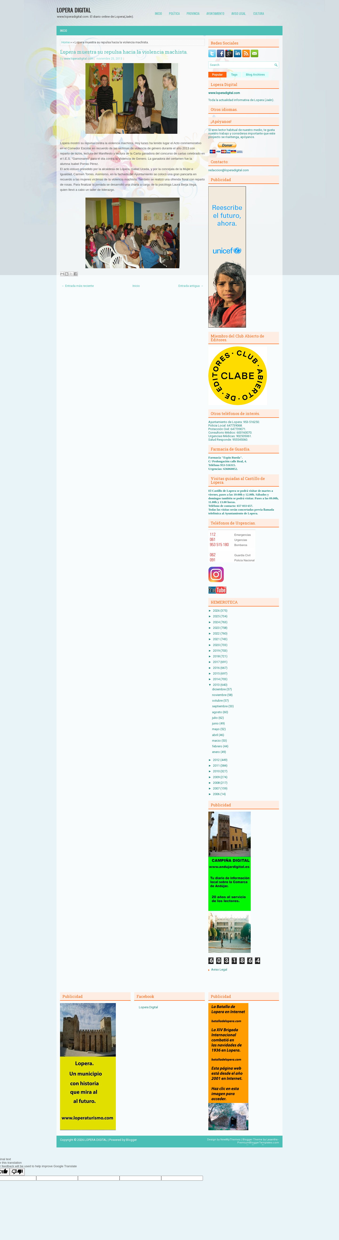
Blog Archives (255, 74)
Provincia (193, 13)
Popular (217, 74)
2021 (216, 639)
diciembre (219, 689)
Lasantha (272, 1139)
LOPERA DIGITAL (73, 10)
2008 (216, 783)
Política (174, 13)
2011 (216, 765)
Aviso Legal (219, 969)
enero (216, 752)
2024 (216, 622)
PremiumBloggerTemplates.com (258, 1142)
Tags (234, 74)
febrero (217, 746)
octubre (217, 700)
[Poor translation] (17, 1172)
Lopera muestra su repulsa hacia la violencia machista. (123, 51)
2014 (216, 679)
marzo (217, 740)
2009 (216, 777)
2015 (216, 673)
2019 (216, 650)
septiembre (220, 706)
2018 (216, 656)
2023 (216, 628)
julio (215, 718)
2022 (216, 633)
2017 (216, 662)
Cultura (258, 13)
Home (65, 42)
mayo (216, 729)
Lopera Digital (148, 1007)
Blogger (131, 1140)
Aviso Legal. (238, 13)
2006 (216, 794)
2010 (216, 771)
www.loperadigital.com (78, 58)
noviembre (219, 695)
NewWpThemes (230, 1139)
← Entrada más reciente (77, 286)
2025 (216, 616)
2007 (216, 788)
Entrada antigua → (190, 286)
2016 (216, 668)
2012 (216, 760)
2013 (216, 685)
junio (215, 723)
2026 (216, 610)
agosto (217, 712)
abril (215, 735)
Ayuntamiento (215, 13)
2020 (216, 645)
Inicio (158, 13)
